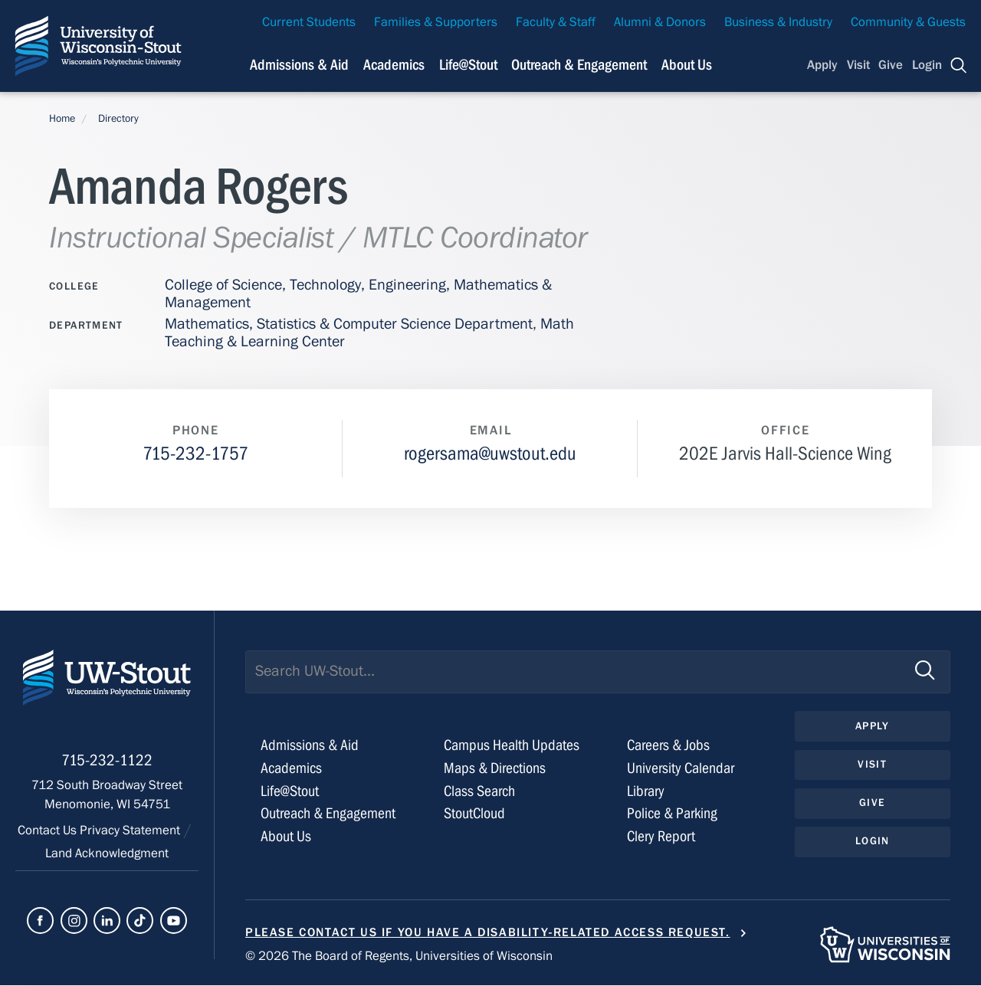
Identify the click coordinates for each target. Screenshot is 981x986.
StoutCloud (474, 814)
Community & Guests (908, 22)
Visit (858, 65)
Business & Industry (778, 22)
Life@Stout (290, 791)
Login (927, 65)
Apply (822, 65)
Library (645, 791)
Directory (118, 119)
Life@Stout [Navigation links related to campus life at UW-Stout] (468, 65)
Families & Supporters (435, 22)
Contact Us (49, 833)
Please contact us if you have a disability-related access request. (487, 932)
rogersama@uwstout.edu (490, 454)
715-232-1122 (107, 763)
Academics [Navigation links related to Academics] (394, 65)
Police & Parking (672, 814)
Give (890, 65)
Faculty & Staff (555, 22)
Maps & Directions (495, 768)
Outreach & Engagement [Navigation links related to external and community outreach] (579, 65)
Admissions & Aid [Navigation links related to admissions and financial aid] (299, 65)
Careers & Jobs (668, 745)
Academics (291, 768)
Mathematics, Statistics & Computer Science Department (349, 323)
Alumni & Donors (660, 22)
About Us (686, 65)
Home (62, 119)
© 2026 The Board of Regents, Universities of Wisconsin (399, 957)
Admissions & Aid (310, 745)
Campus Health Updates (511, 745)
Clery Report (661, 836)
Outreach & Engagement (328, 814)
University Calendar (680, 768)
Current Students (309, 22)
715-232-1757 (195, 454)
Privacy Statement (131, 833)
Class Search (479, 791)
